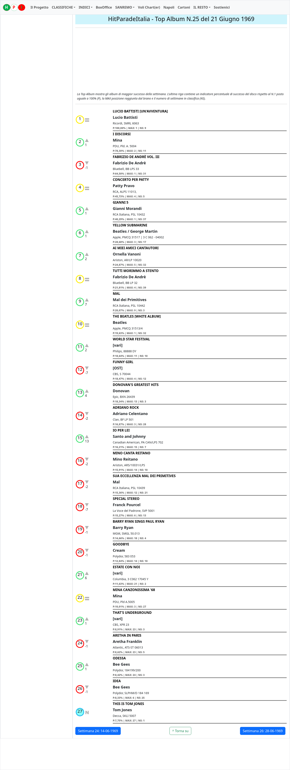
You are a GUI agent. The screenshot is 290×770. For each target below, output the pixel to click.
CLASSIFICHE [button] (62, 7)
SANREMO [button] (123, 7)
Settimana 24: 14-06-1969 (98, 731)
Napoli (168, 7)
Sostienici (222, 7)
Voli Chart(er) (149, 7)
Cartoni (184, 7)
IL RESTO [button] (200, 7)
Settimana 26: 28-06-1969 (263, 731)
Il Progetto (39, 7)
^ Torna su (180, 731)
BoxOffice (104, 7)
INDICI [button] (84, 7)
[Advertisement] (181, 60)
